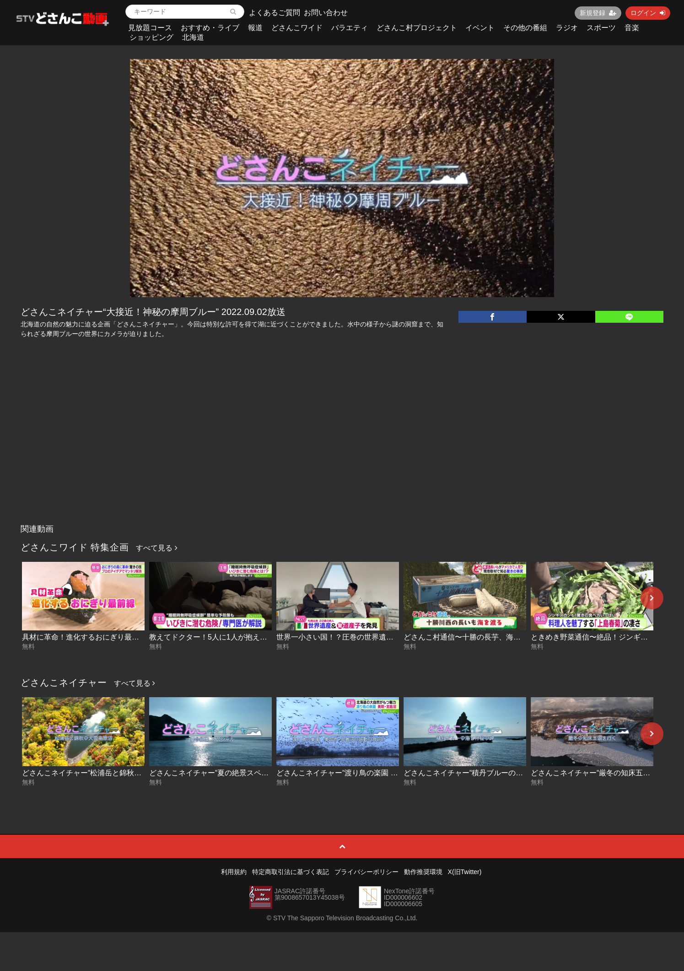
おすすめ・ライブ (210, 28)
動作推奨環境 (423, 871)
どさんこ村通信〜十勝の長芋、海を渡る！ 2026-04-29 (493, 637)
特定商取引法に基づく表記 (290, 871)
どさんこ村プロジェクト (417, 28)
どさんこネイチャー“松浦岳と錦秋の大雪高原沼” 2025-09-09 (121, 773)
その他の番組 (525, 28)
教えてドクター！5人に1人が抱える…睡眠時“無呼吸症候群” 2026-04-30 (267, 637)
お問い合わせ (326, 12)
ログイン (647, 12)
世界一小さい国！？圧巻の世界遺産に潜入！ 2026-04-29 (369, 637)
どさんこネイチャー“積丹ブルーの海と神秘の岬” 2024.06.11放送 (509, 773)
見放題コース (150, 28)
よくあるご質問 (274, 12)
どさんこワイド (297, 28)
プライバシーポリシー (366, 871)
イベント (480, 28)
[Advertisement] (342, 451)
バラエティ (349, 28)
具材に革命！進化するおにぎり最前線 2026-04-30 (104, 637)
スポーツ (601, 28)
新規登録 (598, 12)
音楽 (632, 28)
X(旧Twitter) (465, 871)
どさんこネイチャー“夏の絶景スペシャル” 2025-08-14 (237, 773)
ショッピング (151, 37)
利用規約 (234, 871)
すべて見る (156, 548)
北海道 (193, 37)
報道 (255, 28)
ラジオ (567, 28)
